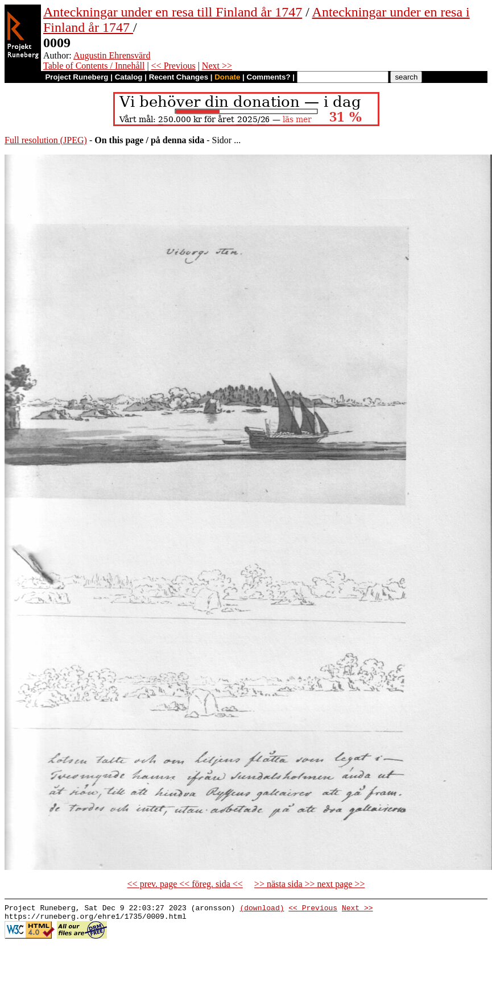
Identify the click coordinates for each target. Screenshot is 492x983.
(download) (261, 909)
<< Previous (173, 65)
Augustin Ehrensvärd (112, 55)
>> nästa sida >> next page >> (309, 884)
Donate (227, 77)
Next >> (217, 65)
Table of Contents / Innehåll (93, 65)
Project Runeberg (76, 77)
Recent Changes (178, 77)
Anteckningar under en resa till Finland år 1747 (172, 12)
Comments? (269, 77)
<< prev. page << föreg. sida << (185, 884)
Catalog (129, 77)
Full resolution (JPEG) (46, 140)
